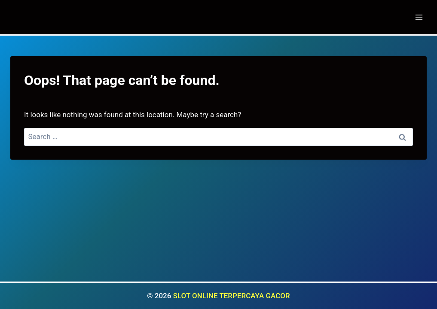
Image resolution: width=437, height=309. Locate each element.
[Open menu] (419, 17)
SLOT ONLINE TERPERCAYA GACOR (231, 295)
